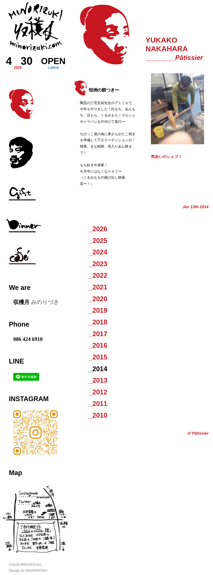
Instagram (29, 398)
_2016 (98, 345)
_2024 (98, 252)
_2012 (98, 392)
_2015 (98, 357)
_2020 (98, 298)
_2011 (98, 403)
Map (15, 472)
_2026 (98, 229)
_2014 (98, 368)
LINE (16, 361)
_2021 (98, 287)
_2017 (98, 333)
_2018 (98, 322)
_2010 (98, 415)
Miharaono (37, 570)
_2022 (98, 275)
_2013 (98, 380)
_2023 (98, 264)
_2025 (98, 240)
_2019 (98, 310)
